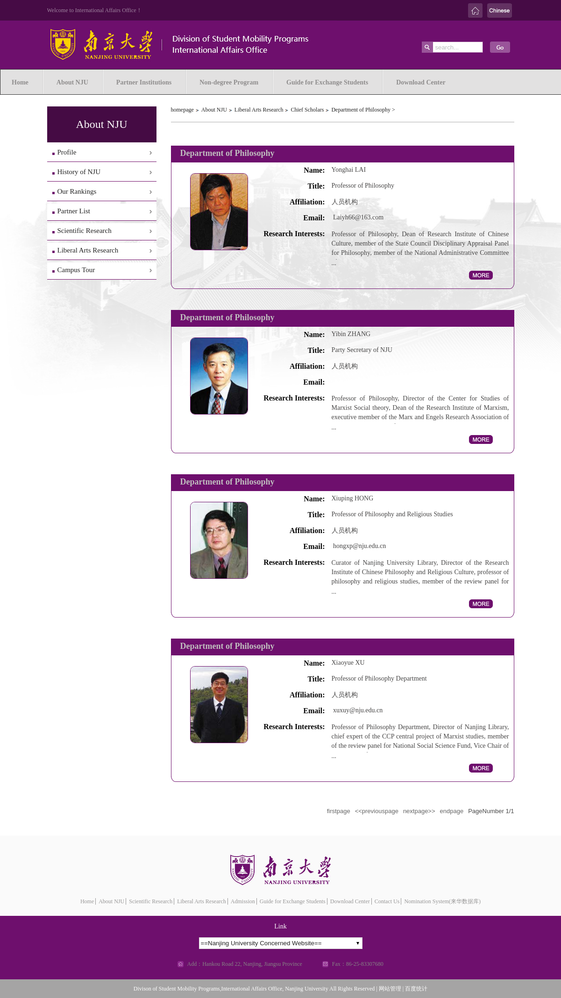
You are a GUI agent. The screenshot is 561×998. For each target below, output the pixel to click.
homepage (182, 109)
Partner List (73, 211)
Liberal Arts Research (88, 250)
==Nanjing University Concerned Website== (261, 943)
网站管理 (390, 988)
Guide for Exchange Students (293, 901)
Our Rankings (77, 191)
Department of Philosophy (361, 109)
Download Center (350, 901)
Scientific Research (84, 230)
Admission (243, 901)
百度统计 (416, 988)
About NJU (214, 109)
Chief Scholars (307, 109)
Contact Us (387, 901)
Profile (67, 152)
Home (87, 901)
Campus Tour (76, 270)
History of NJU (79, 172)
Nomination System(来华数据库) (442, 901)
